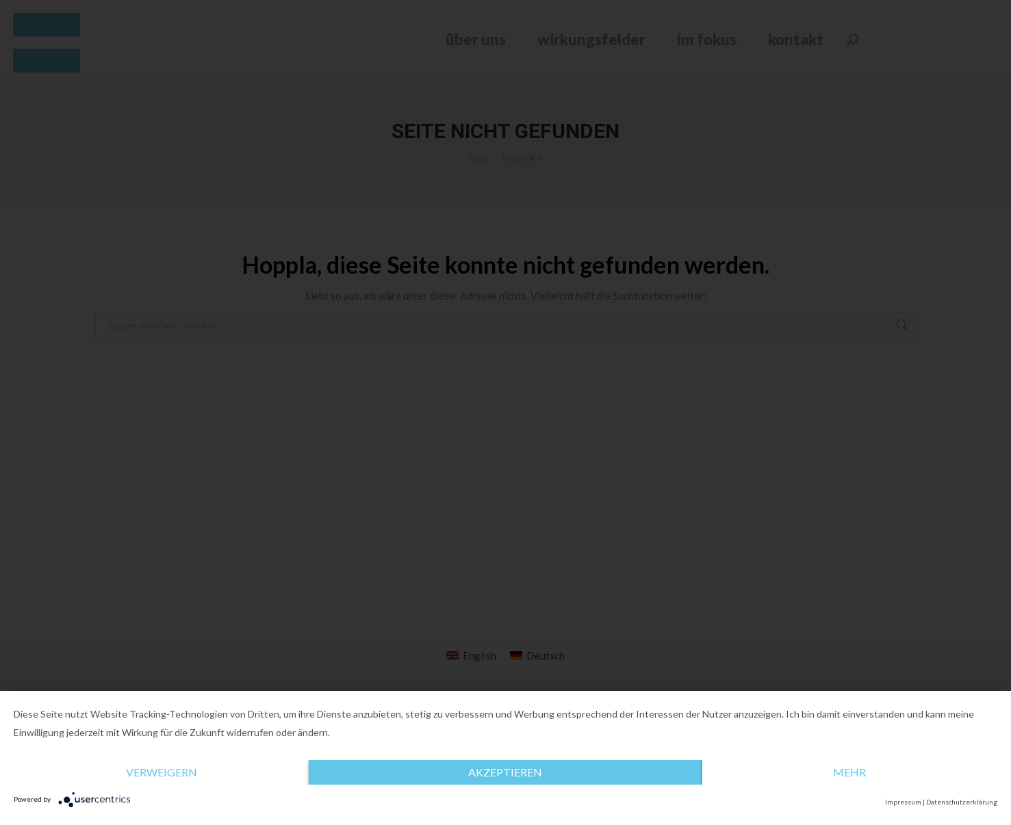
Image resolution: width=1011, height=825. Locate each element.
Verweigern (161, 771)
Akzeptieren (505, 771)
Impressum (903, 802)
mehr (849, 771)
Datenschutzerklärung (961, 802)
